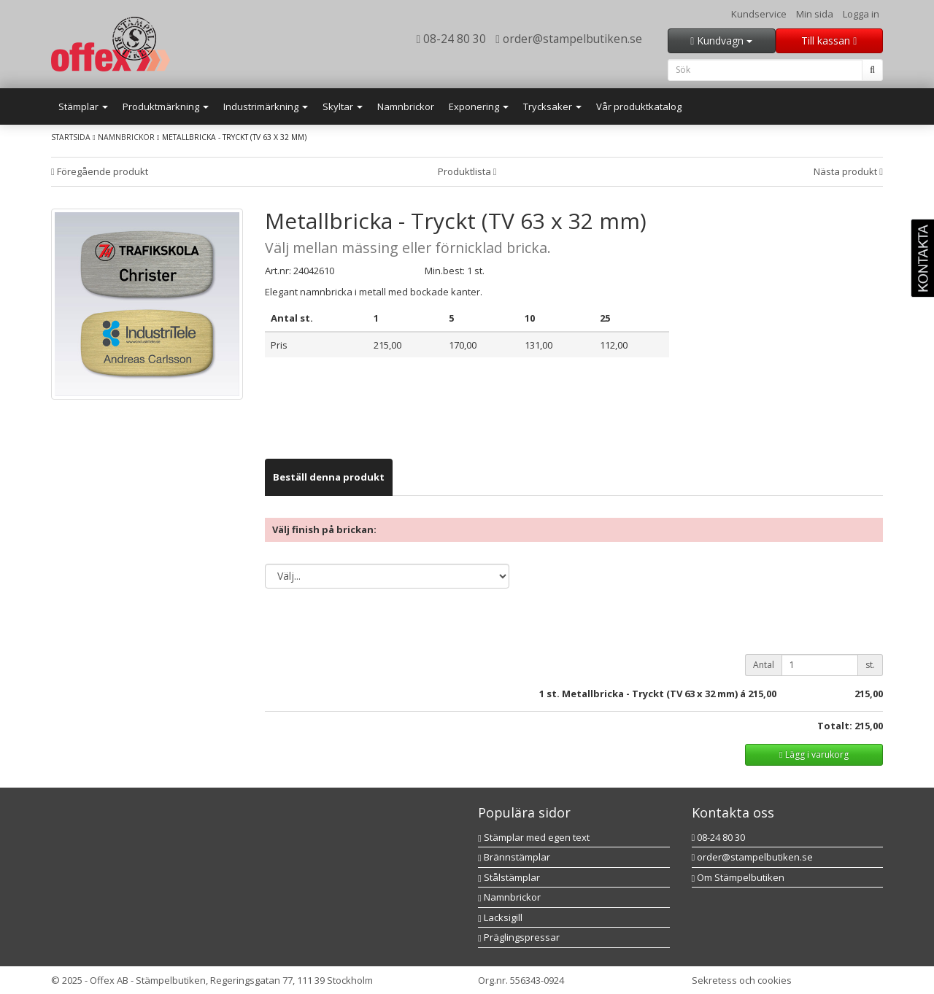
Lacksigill (500, 917)
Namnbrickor (405, 106)
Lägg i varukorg (813, 754)
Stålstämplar (509, 877)
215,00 (762, 693)
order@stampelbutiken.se (568, 39)
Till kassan (829, 40)
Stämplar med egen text (534, 837)
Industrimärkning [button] (265, 106)
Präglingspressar (519, 937)
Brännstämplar (514, 856)
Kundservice (759, 13)
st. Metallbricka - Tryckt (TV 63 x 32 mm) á (646, 693)
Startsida (70, 137)
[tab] (329, 477)
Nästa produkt (848, 171)
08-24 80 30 (452, 39)
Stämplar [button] (83, 106)
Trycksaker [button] (552, 106)
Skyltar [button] (343, 106)
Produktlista (467, 171)
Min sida (814, 13)
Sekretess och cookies (742, 980)
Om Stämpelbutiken (738, 877)
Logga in (861, 13)
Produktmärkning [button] (166, 106)
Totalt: (834, 725)
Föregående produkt (99, 171)
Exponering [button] (479, 106)
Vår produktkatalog (639, 106)
